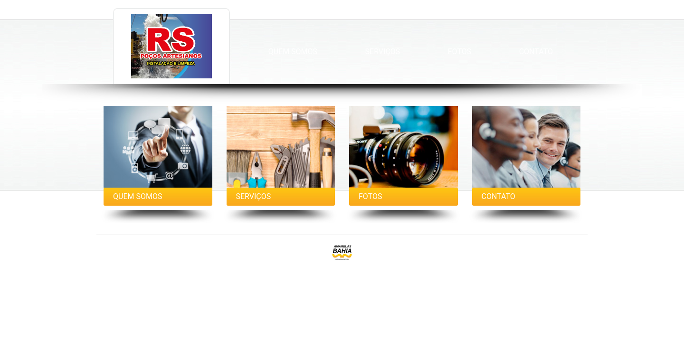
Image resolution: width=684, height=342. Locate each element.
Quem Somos (292, 51)
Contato (536, 51)
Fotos (459, 51)
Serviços (382, 51)
